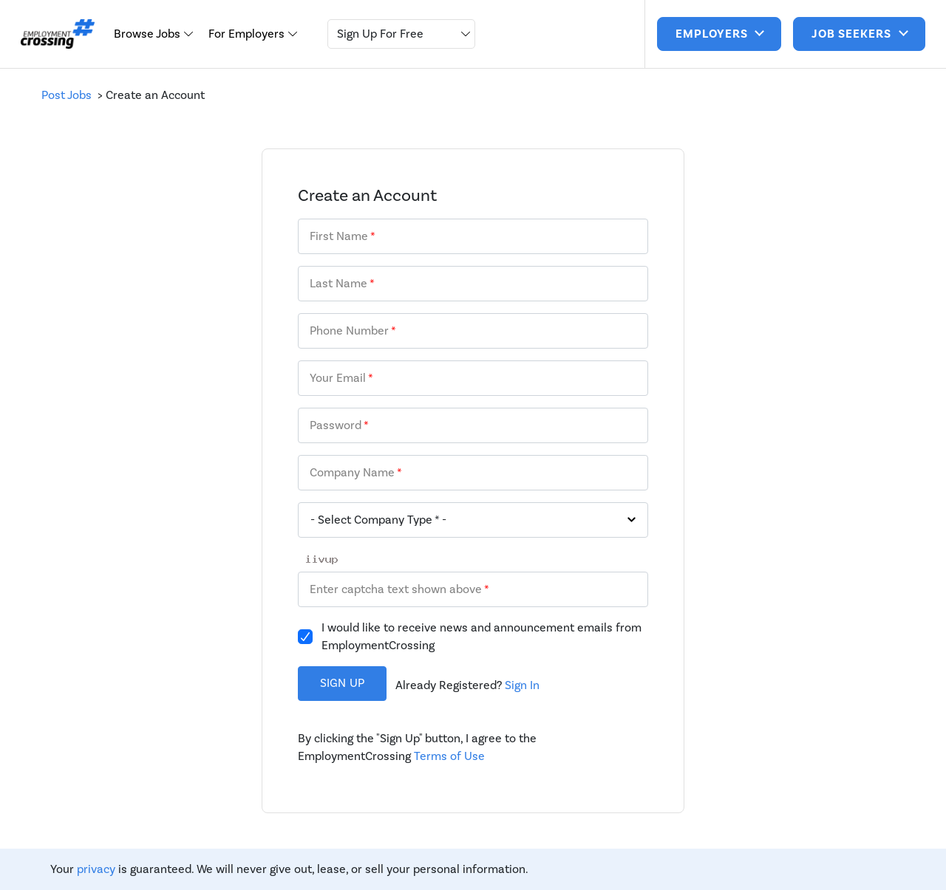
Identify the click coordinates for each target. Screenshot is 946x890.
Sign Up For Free (380, 34)
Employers (713, 34)
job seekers (852, 34)
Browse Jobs (148, 34)
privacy (96, 869)
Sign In (522, 685)
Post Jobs (69, 95)
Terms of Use (449, 756)
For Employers (247, 34)
